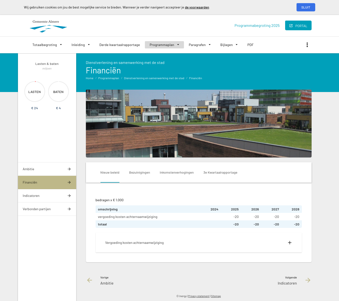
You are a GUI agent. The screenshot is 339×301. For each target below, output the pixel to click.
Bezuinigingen (139, 172)
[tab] (110, 172)
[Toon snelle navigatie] (307, 45)
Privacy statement (198, 296)
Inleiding (78, 45)
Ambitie (28, 169)
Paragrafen (197, 45)
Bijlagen (226, 45)
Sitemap (216, 296)
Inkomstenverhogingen (177, 172)
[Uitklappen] (290, 243)
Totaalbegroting (45, 45)
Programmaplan (162, 45)
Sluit (305, 7)
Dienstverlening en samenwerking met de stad (154, 78)
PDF (250, 45)
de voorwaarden (197, 7)
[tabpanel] (199, 224)
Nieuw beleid (110, 172)
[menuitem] (47, 44)
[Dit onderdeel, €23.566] (35, 81)
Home (90, 78)
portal (301, 26)
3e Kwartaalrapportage (220, 172)
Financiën (195, 78)
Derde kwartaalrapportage (119, 45)
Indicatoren (31, 195)
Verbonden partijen (37, 209)
